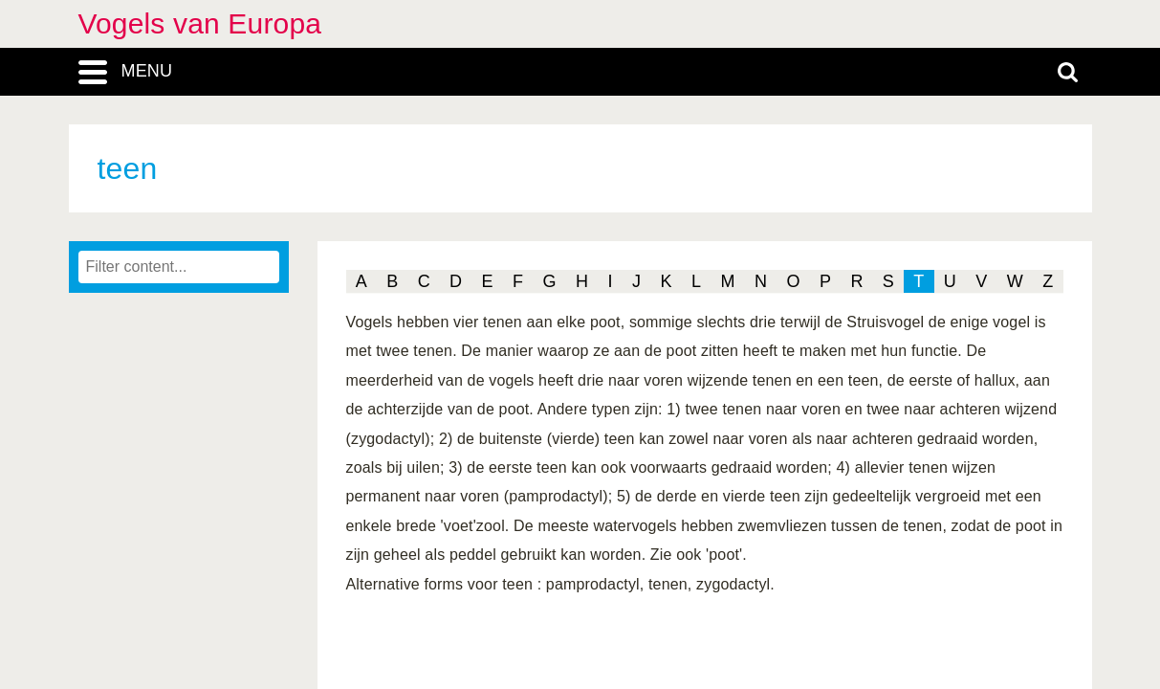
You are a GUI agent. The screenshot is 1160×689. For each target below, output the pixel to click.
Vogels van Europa (200, 23)
